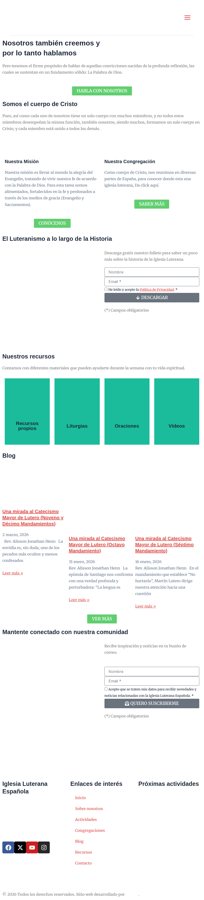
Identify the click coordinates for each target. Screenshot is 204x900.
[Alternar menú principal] (187, 18)
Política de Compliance (130, 876)
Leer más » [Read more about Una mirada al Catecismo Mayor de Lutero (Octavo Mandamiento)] (79, 602)
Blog (79, 841)
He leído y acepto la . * (142, 292)
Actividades (86, 819)
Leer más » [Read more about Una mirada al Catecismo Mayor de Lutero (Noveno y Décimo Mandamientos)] (12, 575)
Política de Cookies (87, 876)
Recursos (83, 852)
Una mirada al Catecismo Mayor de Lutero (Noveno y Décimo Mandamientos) (32, 520)
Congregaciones (90, 830)
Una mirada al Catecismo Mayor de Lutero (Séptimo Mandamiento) (164, 546)
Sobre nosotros (89, 808)
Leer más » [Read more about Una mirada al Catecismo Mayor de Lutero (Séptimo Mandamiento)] (145, 608)
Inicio (80, 797)
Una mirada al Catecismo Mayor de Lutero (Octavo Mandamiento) (97, 546)
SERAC (132, 894)
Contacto (83, 863)
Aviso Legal (13, 876)
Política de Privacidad (157, 292)
